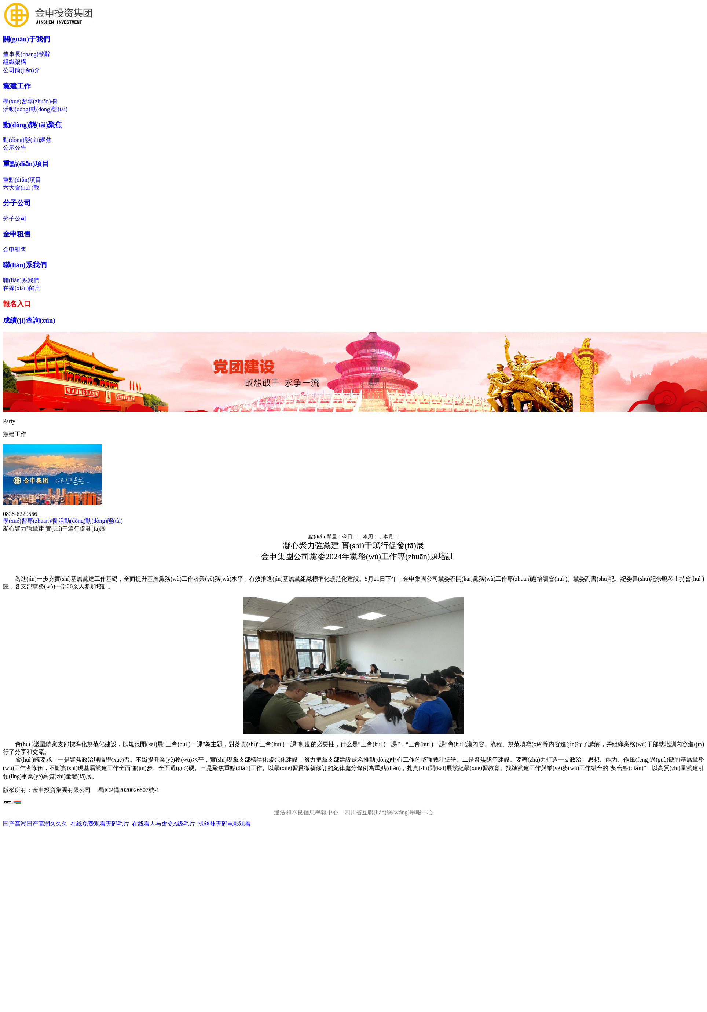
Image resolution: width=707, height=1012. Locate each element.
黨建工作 (17, 86)
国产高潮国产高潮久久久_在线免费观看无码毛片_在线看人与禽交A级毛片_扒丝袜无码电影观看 (127, 824)
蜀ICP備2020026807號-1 (128, 790)
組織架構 (14, 62)
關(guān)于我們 (26, 39)
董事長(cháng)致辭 (26, 54)
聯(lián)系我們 (25, 265)
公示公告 (14, 147)
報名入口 (17, 304)
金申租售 (17, 234)
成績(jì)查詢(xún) (29, 320)
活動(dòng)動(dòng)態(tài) (35, 109)
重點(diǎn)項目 (26, 164)
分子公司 (17, 203)
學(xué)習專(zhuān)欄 (30, 101)
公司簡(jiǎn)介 (21, 70)
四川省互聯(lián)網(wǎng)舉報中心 (388, 812)
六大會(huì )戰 (21, 187)
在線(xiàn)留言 (21, 288)
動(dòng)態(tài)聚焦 (32, 125)
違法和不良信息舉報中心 (306, 812)
